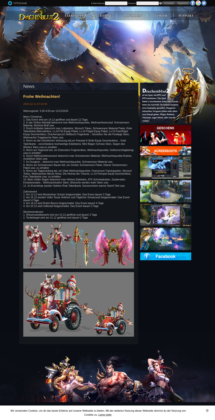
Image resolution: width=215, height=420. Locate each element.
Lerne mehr (104, 414)
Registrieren (183, 3)
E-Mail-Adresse (97, 3)
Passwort (132, 3)
